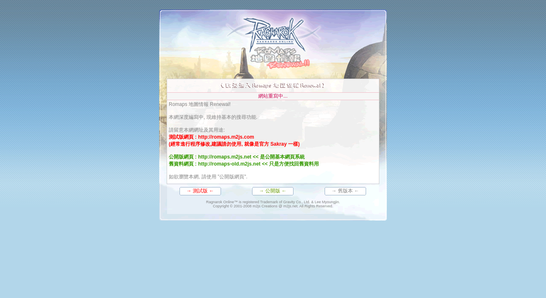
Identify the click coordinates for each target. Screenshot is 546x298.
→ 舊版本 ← (345, 191)
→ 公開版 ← (273, 191)
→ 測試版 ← (200, 191)
